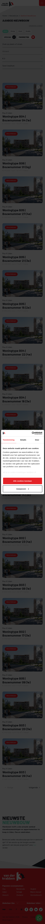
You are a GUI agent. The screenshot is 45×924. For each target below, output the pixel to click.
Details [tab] (23, 440)
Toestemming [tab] (9, 440)
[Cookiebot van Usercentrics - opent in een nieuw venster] (32, 433)
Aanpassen (22, 489)
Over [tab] (37, 440)
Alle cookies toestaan (22, 481)
